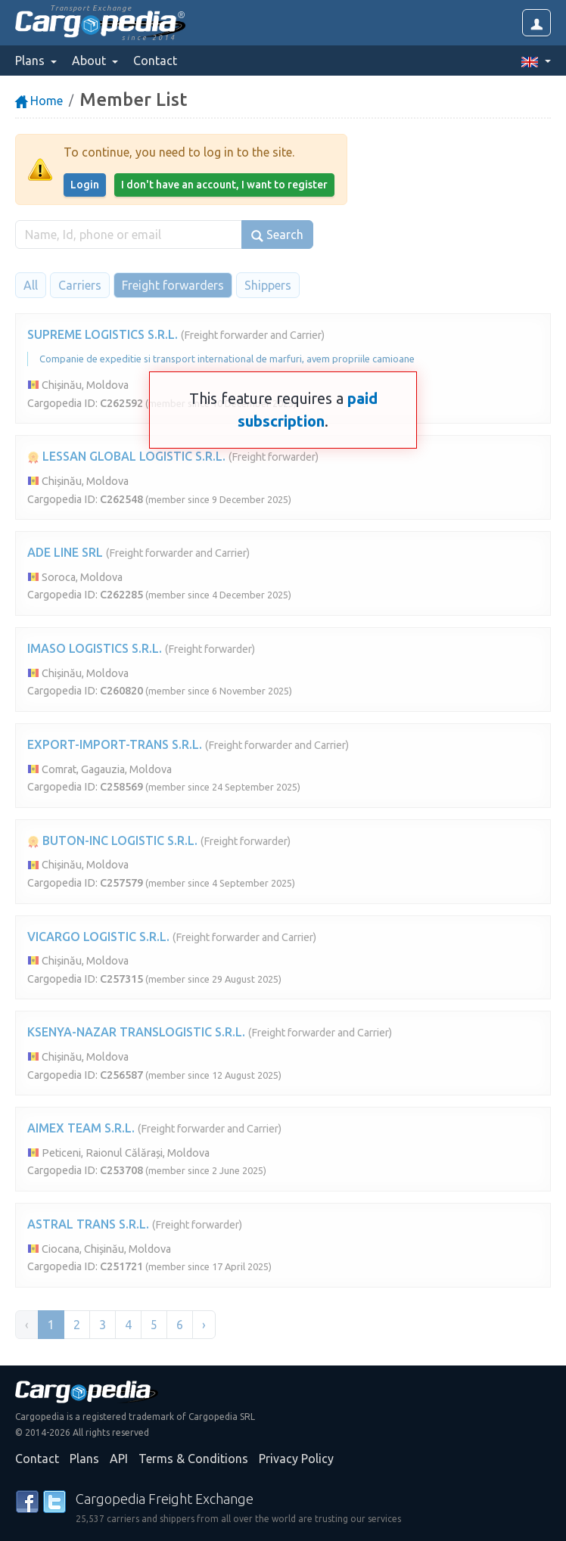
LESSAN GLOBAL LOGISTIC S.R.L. (126, 456)
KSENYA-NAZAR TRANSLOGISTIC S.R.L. (136, 1032)
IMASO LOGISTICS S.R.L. (94, 648)
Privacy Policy (296, 1458)
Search (277, 235)
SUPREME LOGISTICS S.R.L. (102, 334)
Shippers (267, 285)
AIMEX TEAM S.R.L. (81, 1128)
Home (39, 100)
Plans (84, 1458)
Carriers (79, 285)
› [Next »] (204, 1324)
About (90, 60)
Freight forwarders (173, 285)
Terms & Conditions (193, 1458)
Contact (155, 60)
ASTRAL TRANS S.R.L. (88, 1224)
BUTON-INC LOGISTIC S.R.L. (112, 840)
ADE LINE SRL (65, 552)
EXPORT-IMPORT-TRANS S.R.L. (114, 744)
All (30, 285)
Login (84, 185)
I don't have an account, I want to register (224, 185)
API (119, 1458)
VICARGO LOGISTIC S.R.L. (98, 936)
